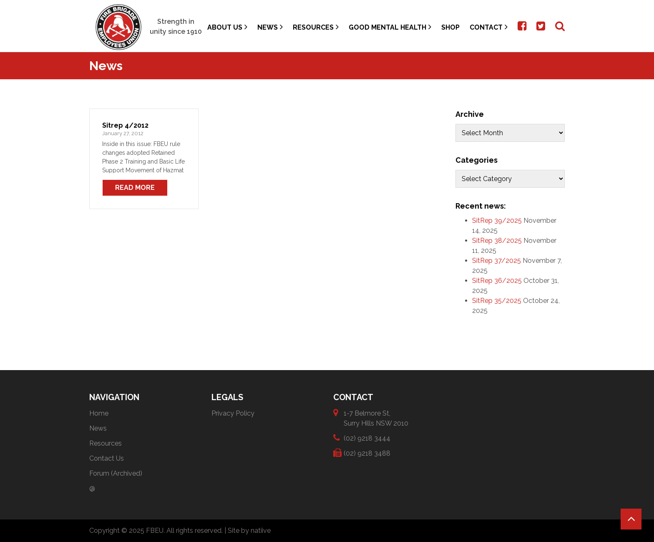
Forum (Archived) (115, 473)
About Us (227, 27)
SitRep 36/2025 (497, 281)
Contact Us (106, 458)
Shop (450, 27)
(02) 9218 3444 (367, 438)
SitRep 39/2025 (497, 220)
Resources (316, 27)
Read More (135, 188)
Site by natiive (249, 530)
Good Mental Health (390, 27)
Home (98, 413)
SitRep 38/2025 (497, 241)
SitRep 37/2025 (496, 261)
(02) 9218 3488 (367, 453)
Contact (489, 27)
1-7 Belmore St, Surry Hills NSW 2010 (376, 417)
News (270, 27)
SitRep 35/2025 (496, 301)
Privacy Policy (232, 413)
